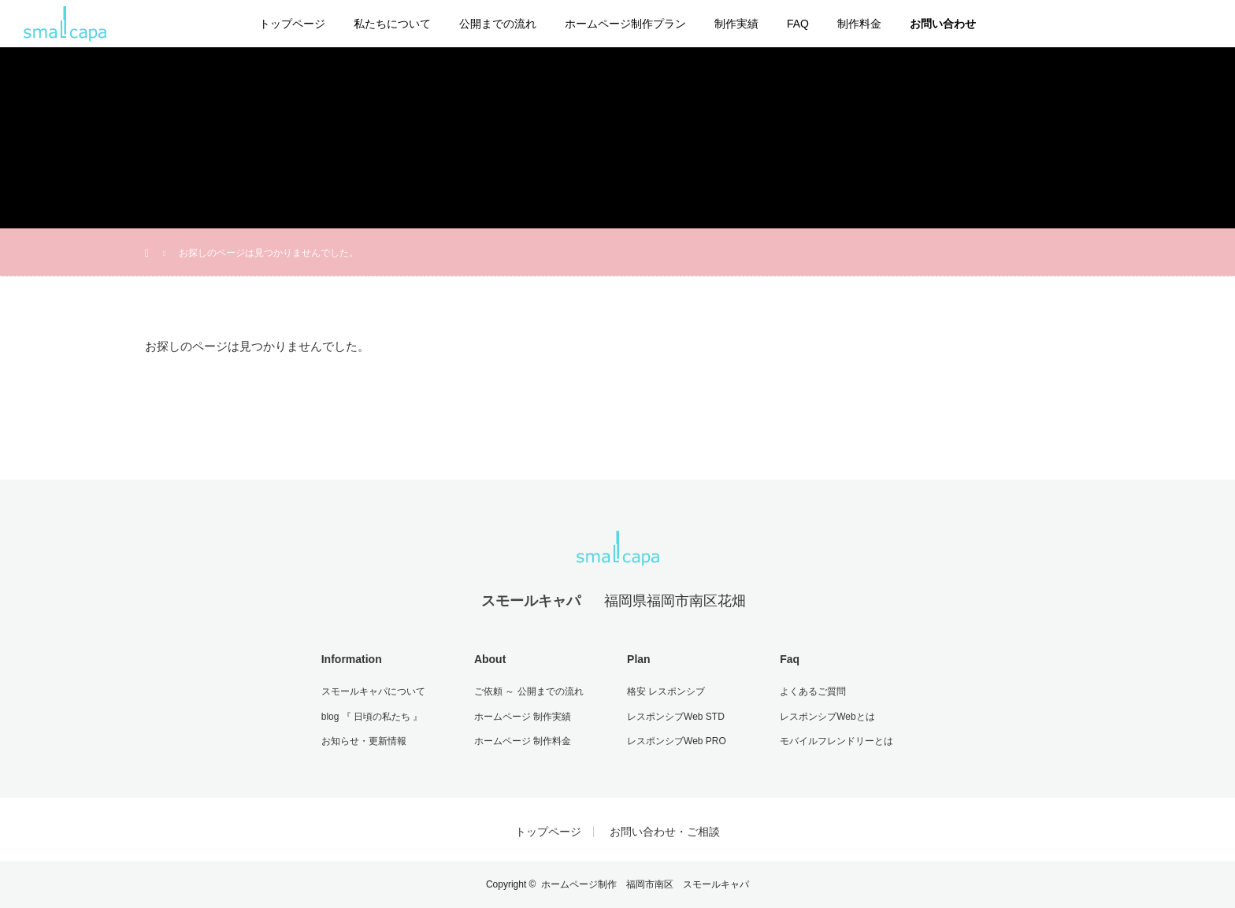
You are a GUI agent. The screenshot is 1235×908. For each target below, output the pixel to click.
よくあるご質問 (813, 691)
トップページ (292, 23)
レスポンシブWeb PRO (676, 741)
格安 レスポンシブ (666, 691)
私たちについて (392, 23)
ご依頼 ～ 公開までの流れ (529, 691)
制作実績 (736, 23)
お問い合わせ (943, 23)
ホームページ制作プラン (625, 23)
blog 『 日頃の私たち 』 (372, 716)
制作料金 (859, 23)
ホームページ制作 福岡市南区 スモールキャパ (645, 884)
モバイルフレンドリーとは (836, 741)
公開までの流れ (497, 23)
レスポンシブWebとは (827, 716)
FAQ (798, 23)
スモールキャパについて (373, 691)
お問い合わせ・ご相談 (665, 831)
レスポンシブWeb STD (676, 716)
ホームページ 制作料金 (522, 741)
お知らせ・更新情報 (363, 741)
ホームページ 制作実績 (522, 716)
